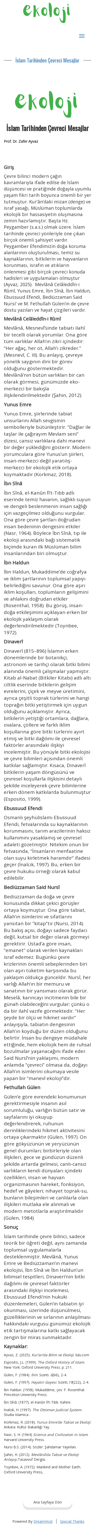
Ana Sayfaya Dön (47, 1502)
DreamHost (43, 1521)
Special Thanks (72, 1521)
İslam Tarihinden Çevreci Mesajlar (47, 60)
